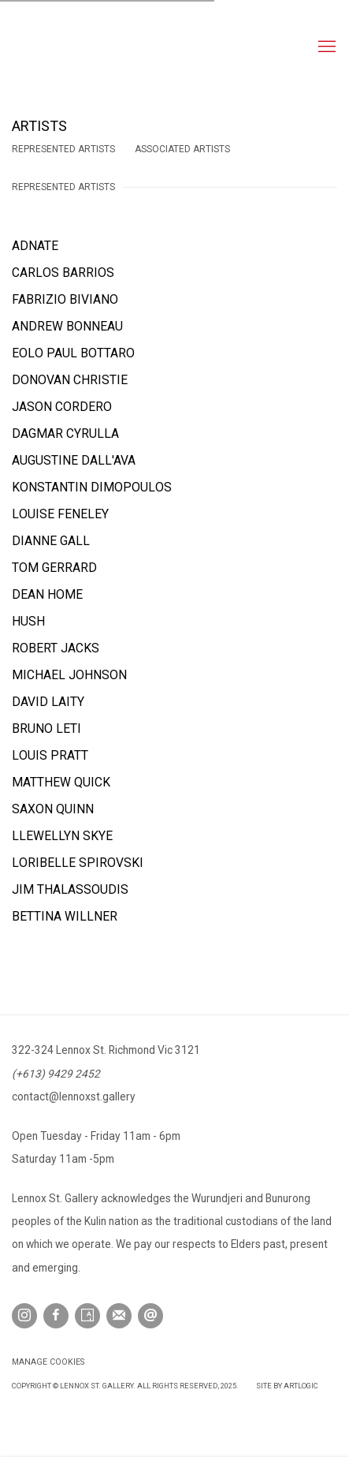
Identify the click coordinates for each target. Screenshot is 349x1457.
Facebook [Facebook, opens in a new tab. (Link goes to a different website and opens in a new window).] (56, 1315)
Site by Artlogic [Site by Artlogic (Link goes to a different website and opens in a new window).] (287, 1385)
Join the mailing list (119, 1315)
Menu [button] (325, 47)
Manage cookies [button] (48, 1362)
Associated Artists (182, 149)
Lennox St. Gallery (98, 47)
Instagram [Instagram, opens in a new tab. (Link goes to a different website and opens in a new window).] (24, 1315)
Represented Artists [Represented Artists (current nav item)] (63, 149)
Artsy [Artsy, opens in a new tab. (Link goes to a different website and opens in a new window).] (87, 1315)
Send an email (150, 1315)
